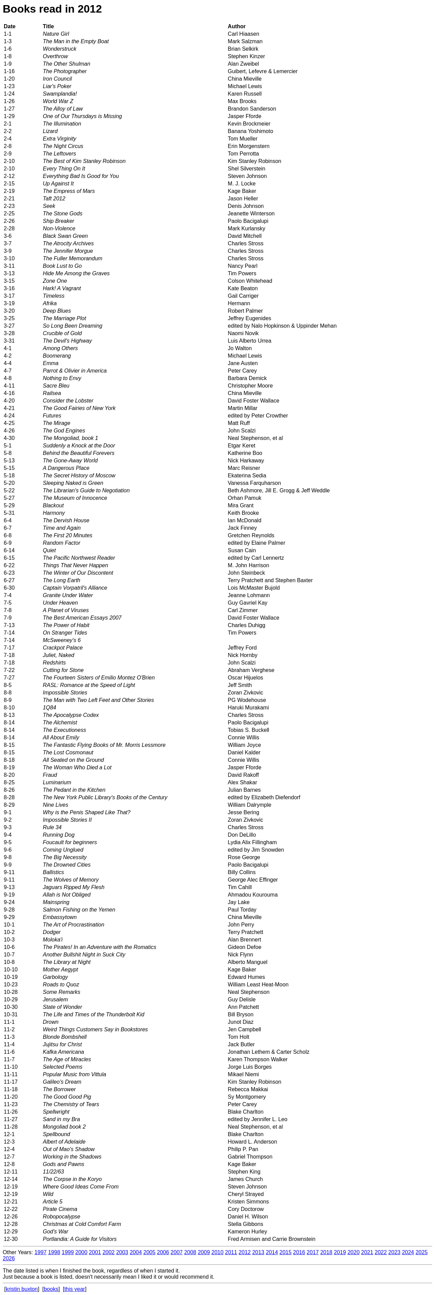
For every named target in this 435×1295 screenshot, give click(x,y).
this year (74, 1289)
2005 (149, 1252)
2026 (9, 1258)
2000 (81, 1252)
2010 (217, 1252)
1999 (68, 1252)
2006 (163, 1252)
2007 (177, 1252)
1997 (40, 1252)
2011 (231, 1252)
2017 (313, 1252)
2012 (245, 1252)
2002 (109, 1252)
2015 (285, 1252)
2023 (394, 1252)
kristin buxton (22, 1289)
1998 (54, 1252)
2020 (353, 1252)
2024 (408, 1252)
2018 (326, 1252)
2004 (136, 1252)
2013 (258, 1252)
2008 (190, 1252)
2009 (204, 1252)
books (51, 1289)
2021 (367, 1252)
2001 (95, 1252)
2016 (299, 1252)
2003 (122, 1252)
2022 (381, 1252)
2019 (340, 1252)
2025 (422, 1252)
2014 (272, 1252)
